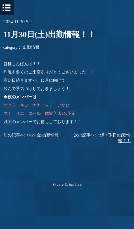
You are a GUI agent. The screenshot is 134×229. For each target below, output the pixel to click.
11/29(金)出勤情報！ (44, 135)
